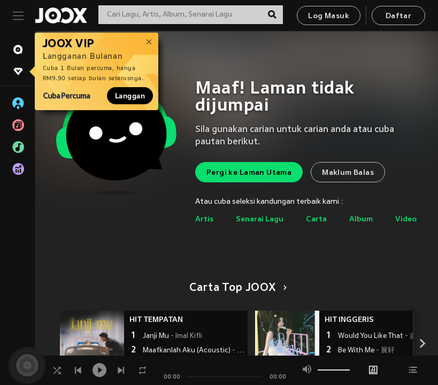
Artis (204, 219)
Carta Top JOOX (236, 288)
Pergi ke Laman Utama (248, 173)
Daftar (398, 16)
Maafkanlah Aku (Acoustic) (194, 351)
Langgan (130, 95)
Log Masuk (328, 16)
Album (361, 219)
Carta (316, 219)
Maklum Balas (348, 173)
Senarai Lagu (259, 219)
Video (406, 219)
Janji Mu (172, 336)
